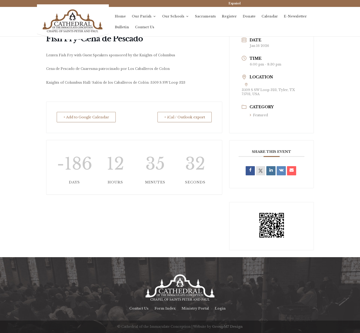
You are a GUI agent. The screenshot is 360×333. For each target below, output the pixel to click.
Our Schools (173, 16)
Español (234, 3)
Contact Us (144, 27)
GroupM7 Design (227, 326)
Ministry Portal (195, 308)
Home (120, 16)
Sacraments (205, 16)
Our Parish (142, 16)
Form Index (165, 308)
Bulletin (122, 27)
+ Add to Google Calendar (86, 117)
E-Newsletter (295, 16)
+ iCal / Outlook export (184, 117)
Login (220, 308)
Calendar (270, 16)
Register (229, 16)
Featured (259, 115)
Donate (249, 16)
